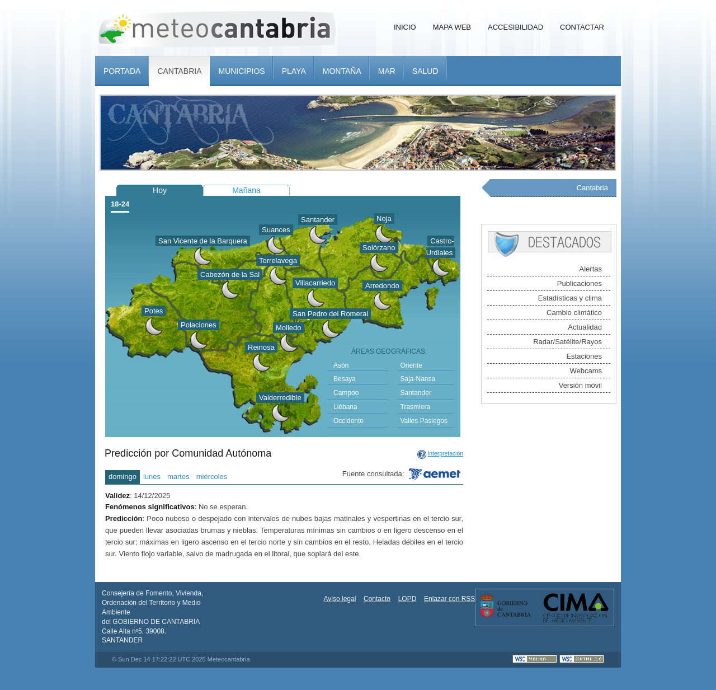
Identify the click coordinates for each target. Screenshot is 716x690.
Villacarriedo (315, 283)
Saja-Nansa (418, 379)
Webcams (585, 371)
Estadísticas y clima (570, 298)
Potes (153, 311)
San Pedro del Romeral (330, 313)
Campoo (346, 393)
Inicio (405, 27)
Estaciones (584, 356)
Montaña (342, 71)
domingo (122, 476)
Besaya (344, 379)
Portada (121, 71)
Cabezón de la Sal (230, 274)
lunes (152, 476)
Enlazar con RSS (449, 599)
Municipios (241, 71)
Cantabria (179, 71)
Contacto (377, 599)
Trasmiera (416, 407)
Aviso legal (340, 599)
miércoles (212, 476)
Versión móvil (580, 385)
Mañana (246, 190)
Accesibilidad (515, 27)
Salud (425, 71)
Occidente (348, 421)
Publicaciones (579, 283)
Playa (294, 71)
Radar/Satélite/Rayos (567, 341)
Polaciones (198, 325)
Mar (386, 71)
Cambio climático (574, 312)
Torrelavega (278, 260)
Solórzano (378, 247)
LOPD (407, 599)
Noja (384, 218)
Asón (340, 365)
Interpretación (445, 453)
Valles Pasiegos (424, 421)
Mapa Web (452, 27)
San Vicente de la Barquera (202, 241)
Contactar (582, 27)
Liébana (345, 407)
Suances (276, 230)
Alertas (591, 269)
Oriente (411, 365)
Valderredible (280, 397)
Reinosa (261, 347)
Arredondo (382, 285)
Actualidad (585, 327)
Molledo (289, 327)
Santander (318, 219)
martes (178, 476)
